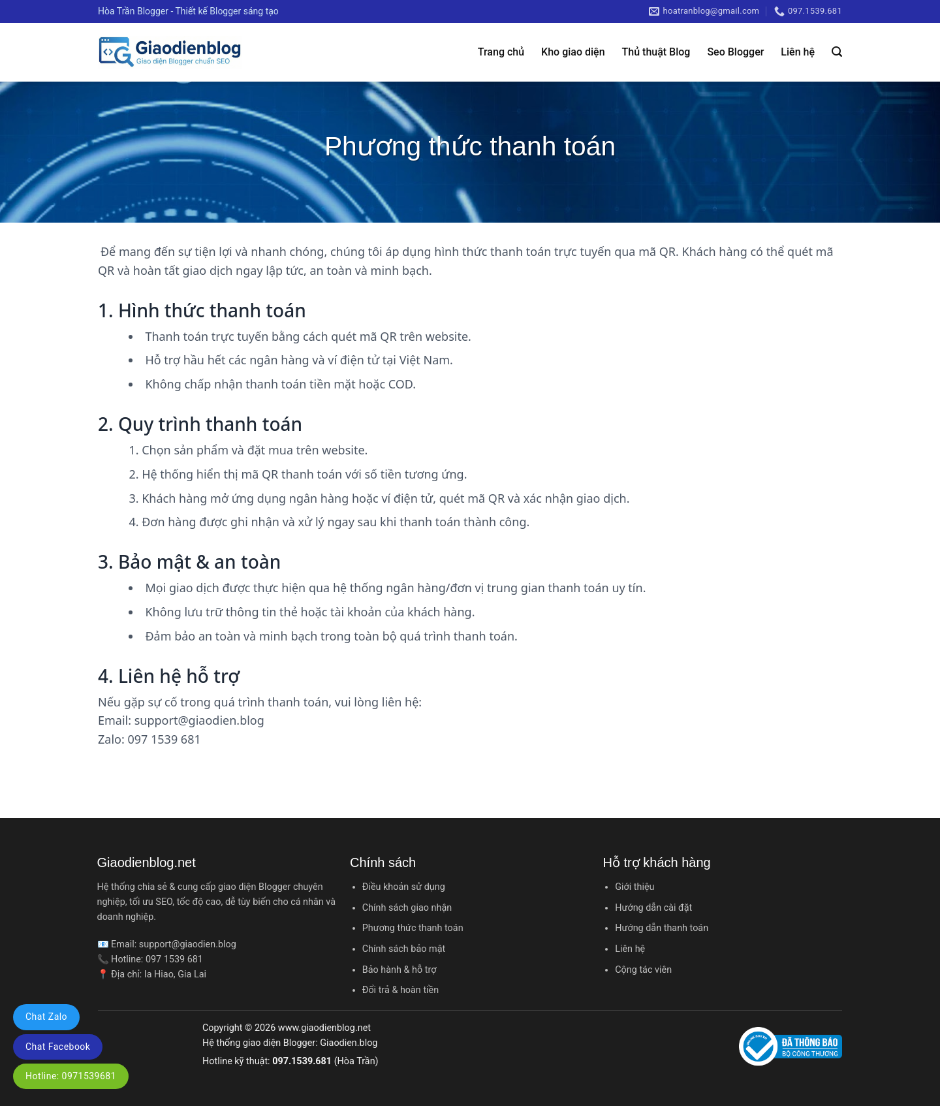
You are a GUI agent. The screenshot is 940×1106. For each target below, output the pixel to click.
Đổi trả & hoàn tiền (400, 990)
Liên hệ (798, 52)
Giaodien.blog (348, 1043)
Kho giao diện (572, 52)
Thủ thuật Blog (656, 52)
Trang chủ (501, 52)
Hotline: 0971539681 (70, 1076)
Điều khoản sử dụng (403, 887)
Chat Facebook (57, 1046)
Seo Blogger (735, 52)
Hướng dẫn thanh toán (661, 928)
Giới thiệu (634, 887)
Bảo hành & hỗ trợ (399, 969)
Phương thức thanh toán (412, 928)
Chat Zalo (46, 1016)
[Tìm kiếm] (837, 52)
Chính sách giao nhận (407, 907)
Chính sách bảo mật (403, 949)
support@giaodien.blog (187, 944)
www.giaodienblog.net (324, 1028)
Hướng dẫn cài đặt (653, 907)
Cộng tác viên (643, 969)
